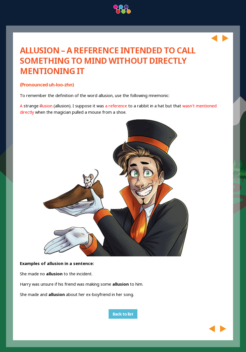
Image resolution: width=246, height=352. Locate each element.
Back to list (123, 314)
